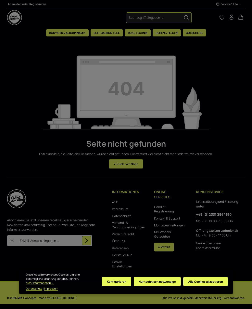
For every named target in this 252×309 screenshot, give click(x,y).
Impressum (120, 214)
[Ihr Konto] (230, 20)
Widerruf (164, 252)
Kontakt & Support (167, 223)
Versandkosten (234, 303)
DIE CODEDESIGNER (63, 303)
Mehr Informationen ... (40, 287)
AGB (115, 207)
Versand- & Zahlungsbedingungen (128, 230)
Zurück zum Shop (126, 169)
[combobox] (115, 20)
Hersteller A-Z (122, 260)
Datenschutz (121, 221)
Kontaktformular (208, 253)
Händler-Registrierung (164, 214)
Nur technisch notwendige (154, 286)
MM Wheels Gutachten (162, 239)
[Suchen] (148, 20)
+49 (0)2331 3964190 (214, 219)
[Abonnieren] (86, 246)
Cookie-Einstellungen (122, 269)
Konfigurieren (112, 286)
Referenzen (120, 253)
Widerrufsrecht (123, 239)
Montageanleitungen (169, 230)
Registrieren (37, 4)
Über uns (118, 246)
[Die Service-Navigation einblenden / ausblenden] (228, 4)
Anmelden (14, 4)
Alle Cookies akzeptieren (204, 286)
